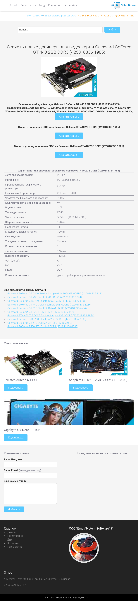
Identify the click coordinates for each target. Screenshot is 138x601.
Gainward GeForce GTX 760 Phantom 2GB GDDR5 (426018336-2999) (46, 318)
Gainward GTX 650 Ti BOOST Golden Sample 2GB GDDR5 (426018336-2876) (50, 315)
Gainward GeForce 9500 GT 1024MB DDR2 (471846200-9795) (42, 326)
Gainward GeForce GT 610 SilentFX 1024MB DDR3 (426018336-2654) (47, 307)
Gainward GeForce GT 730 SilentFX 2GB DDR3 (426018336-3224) (44, 296)
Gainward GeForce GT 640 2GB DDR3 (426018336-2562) (39, 322)
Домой (13, 5)
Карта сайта (70, 5)
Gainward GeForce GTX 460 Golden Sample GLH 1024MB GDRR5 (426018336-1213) (55, 293)
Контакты (54, 5)
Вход (42, 5)
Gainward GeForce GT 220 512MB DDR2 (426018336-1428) (41, 311)
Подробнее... (15, 387)
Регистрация (28, 5)
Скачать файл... (69, 116)
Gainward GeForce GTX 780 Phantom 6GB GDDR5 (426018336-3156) (46, 300)
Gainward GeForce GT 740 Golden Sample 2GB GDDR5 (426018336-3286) (49, 304)
